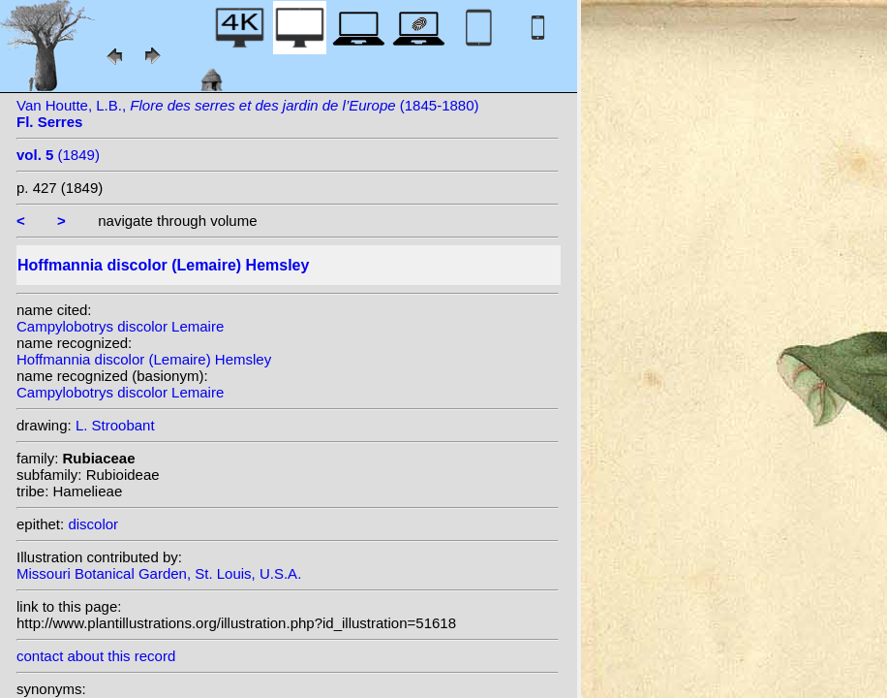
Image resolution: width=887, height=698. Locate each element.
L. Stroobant (115, 425)
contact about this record (95, 656)
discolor (93, 524)
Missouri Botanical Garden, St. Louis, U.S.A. (158, 573)
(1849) (58, 154)
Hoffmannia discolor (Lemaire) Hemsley (143, 359)
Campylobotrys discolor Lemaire (120, 326)
